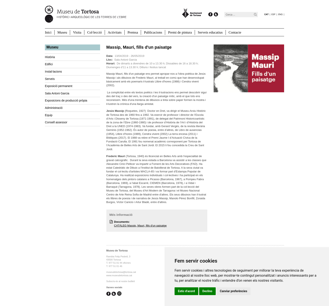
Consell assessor (56, 122)
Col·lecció (94, 32)
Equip (48, 115)
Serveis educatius (210, 32)
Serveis (50, 79)
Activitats (114, 32)
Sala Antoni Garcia (57, 93)
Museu (62, 32)
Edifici (49, 64)
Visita (77, 32)
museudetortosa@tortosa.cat (121, 272)
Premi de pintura (180, 32)
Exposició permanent (58, 86)
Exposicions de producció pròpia (66, 100)
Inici (48, 32)
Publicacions (153, 32)
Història (50, 57)
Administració (54, 107)
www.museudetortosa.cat (119, 275)
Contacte (234, 32)
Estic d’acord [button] (186, 291)
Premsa (133, 32)
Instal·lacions (53, 71)
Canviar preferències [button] (233, 291)
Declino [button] (207, 291)
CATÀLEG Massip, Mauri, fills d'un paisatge (140, 225)
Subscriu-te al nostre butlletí (120, 281)
